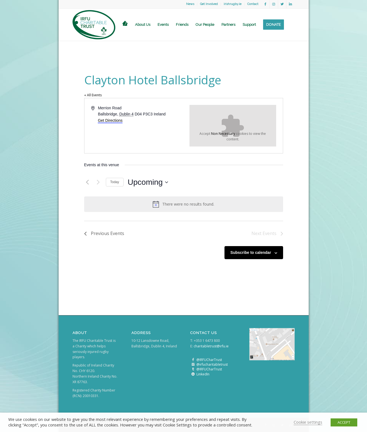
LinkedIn (202, 374)
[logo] (94, 25)
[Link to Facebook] (265, 4)
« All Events (93, 95)
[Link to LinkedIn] (290, 4)
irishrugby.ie (232, 4)
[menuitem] (190, 4)
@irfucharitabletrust (212, 364)
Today (114, 182)
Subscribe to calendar (250, 252)
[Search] (291, 25)
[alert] (183, 204)
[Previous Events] (87, 182)
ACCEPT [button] (344, 422)
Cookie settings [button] (308, 422)
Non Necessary (223, 133)
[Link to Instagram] (274, 4)
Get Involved (209, 4)
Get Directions (110, 120)
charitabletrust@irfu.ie (211, 346)
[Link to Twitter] (282, 4)
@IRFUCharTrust (209, 359)
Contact (252, 4)
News (190, 4)
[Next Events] (98, 182)
